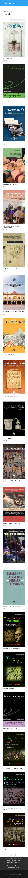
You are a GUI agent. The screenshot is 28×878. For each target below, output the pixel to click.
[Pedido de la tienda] (17, 20)
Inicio (4, 11)
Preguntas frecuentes (13, 867)
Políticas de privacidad (13, 864)
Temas (7, 11)
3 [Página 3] (14, 855)
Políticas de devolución (13, 862)
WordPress (18, 876)
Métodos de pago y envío (13, 860)
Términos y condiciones (13, 866)
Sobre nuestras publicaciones (13, 858)
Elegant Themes (17, 874)
